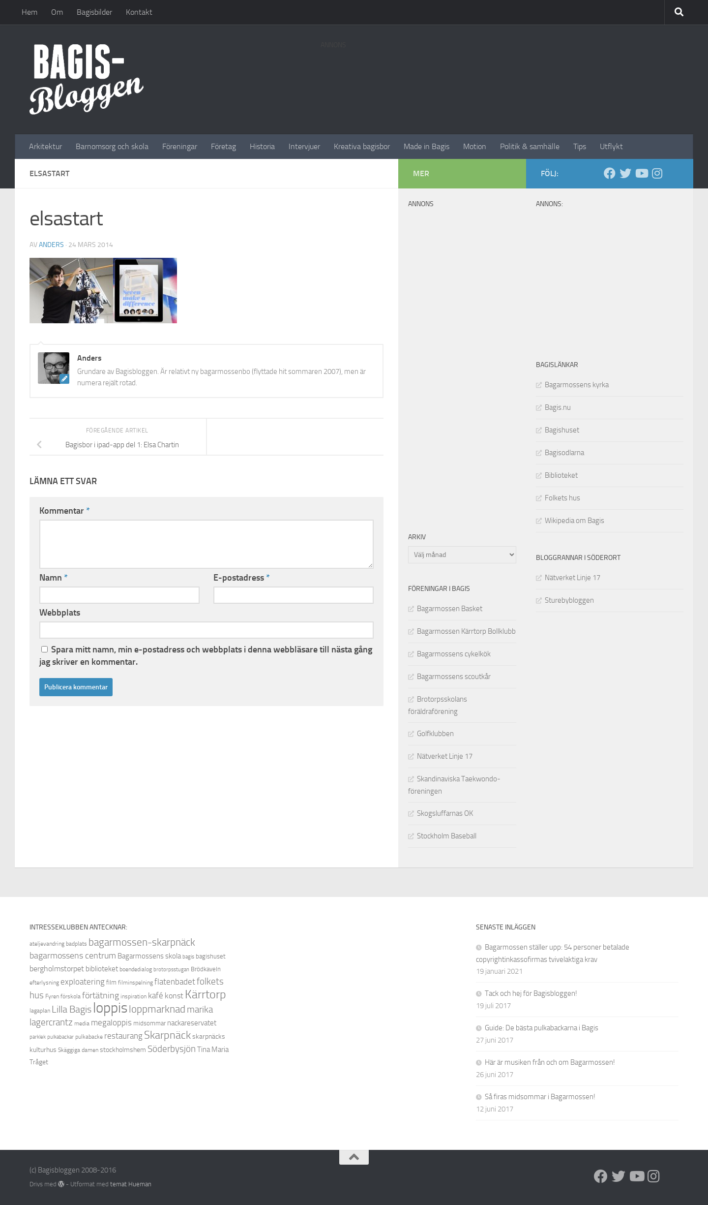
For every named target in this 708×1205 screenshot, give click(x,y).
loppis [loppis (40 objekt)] (110, 1008)
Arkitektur (45, 146)
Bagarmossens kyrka (577, 384)
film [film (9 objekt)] (111, 982)
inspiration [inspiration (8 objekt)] (133, 996)
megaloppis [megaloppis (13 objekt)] (111, 1022)
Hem (29, 12)
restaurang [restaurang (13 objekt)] (123, 1036)
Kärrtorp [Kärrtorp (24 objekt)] (205, 994)
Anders (51, 245)
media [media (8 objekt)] (81, 1023)
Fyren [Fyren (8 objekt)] (52, 996)
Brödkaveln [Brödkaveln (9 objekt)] (206, 969)
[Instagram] (657, 173)
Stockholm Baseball (446, 836)
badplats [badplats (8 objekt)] (76, 943)
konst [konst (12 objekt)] (174, 995)
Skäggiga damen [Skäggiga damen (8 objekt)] (78, 1050)
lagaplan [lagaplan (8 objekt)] (40, 1010)
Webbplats (59, 612)
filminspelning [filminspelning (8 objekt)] (135, 982)
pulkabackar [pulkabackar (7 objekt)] (60, 1037)
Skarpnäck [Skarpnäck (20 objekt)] (167, 1035)
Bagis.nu (558, 407)
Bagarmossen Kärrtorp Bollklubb (466, 631)
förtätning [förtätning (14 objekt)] (100, 995)
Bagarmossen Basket (449, 608)
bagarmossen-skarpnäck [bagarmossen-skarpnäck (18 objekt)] (141, 942)
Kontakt (139, 12)
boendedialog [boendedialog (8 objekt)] (135, 969)
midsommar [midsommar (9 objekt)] (149, 1023)
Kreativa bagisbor (362, 146)
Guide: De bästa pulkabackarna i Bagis (541, 1027)
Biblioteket (561, 475)
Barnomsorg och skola (112, 146)
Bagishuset (562, 430)
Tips (579, 146)
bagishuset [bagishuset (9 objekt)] (211, 956)
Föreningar (179, 146)
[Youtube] (641, 173)
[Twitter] (625, 173)
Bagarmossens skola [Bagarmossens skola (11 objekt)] (149, 956)
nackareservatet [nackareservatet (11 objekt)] (191, 1023)
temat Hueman (130, 1184)
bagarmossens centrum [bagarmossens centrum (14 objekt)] (73, 955)
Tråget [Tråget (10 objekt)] (39, 1062)
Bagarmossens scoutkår (454, 676)
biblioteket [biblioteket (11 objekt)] (102, 968)
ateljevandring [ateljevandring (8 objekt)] (47, 943)
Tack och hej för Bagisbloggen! (531, 993)
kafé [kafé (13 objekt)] (155, 995)
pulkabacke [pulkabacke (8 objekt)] (89, 1036)
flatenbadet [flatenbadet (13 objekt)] (174, 982)
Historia (262, 146)
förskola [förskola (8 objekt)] (70, 996)
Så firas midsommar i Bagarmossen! (540, 1096)
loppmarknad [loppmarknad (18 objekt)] (157, 1009)
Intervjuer (304, 146)
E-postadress (241, 577)
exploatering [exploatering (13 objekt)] (82, 982)
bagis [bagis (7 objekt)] (188, 957)
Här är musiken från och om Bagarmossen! (550, 1062)
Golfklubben (435, 733)
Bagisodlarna (564, 452)
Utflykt (611, 146)
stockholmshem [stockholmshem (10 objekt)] (123, 1050)
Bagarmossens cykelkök (454, 653)
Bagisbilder (94, 12)
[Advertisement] (499, 76)
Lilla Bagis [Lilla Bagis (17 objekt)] (71, 1009)
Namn (53, 577)
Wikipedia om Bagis (574, 520)
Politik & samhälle (530, 146)
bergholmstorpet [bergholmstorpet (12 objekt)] (57, 968)
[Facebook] (610, 173)
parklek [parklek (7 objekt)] (38, 1037)
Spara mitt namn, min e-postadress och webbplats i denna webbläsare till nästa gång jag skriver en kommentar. (205, 655)
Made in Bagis (426, 146)
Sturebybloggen (569, 600)
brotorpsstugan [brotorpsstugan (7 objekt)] (171, 969)
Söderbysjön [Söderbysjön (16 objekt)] (172, 1048)
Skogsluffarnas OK (445, 813)
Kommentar (64, 510)
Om (57, 12)
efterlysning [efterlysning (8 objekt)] (44, 982)
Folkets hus (562, 498)
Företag (223, 146)
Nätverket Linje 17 (572, 577)
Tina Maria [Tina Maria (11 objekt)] (213, 1049)
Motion (474, 146)
